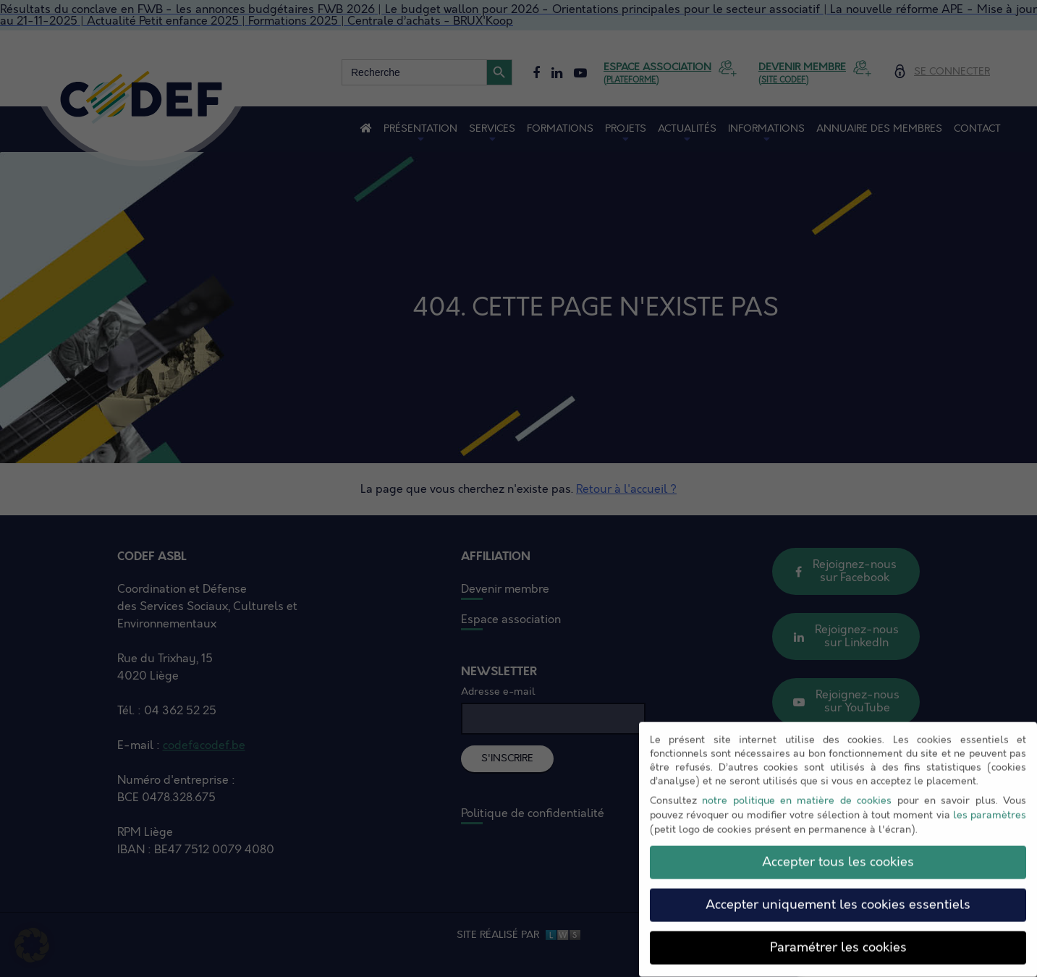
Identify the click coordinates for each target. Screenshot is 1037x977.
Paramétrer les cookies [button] (838, 938)
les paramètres (989, 806)
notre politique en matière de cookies (797, 792)
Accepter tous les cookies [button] (838, 853)
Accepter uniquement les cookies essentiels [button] (838, 896)
